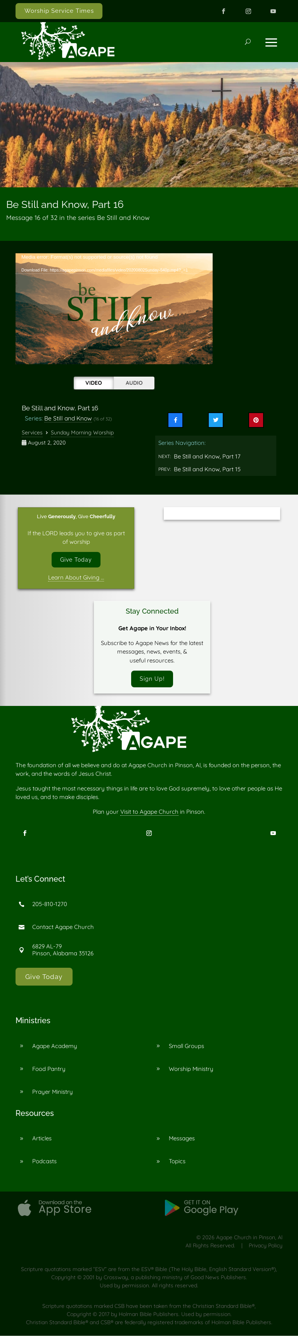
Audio (134, 382)
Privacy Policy (265, 1246)
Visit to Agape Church (149, 812)
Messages (182, 1139)
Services (32, 432)
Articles (42, 1139)
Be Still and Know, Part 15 (207, 469)
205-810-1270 (49, 905)
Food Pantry (49, 1069)
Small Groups (186, 1046)
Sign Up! (152, 679)
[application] (114, 308)
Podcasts (44, 1162)
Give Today (76, 560)
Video (93, 382)
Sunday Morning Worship (82, 432)
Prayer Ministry (52, 1092)
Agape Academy (54, 1046)
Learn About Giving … (76, 578)
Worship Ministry (191, 1069)
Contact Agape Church (63, 928)
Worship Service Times (59, 10)
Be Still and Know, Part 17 (207, 456)
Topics (177, 1162)
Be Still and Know (68, 418)
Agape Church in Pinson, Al (249, 1238)
